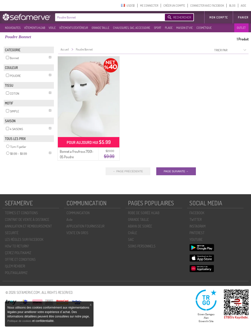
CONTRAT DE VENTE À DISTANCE (27, 219)
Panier (243, 17)
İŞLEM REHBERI (15, 266)
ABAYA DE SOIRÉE (140, 226)
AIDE (243, 5)
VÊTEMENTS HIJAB (34, 28)
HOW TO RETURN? (17, 246)
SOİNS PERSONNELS (142, 246)
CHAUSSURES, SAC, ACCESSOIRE (131, 28)
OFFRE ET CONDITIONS (20, 259)
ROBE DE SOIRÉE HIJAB (143, 213)
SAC (131, 239)
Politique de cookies (19, 320)
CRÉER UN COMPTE (174, 5)
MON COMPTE (218, 17)
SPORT (157, 28)
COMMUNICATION (78, 213)
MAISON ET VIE (184, 28)
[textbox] (108, 17)
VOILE (52, 28)
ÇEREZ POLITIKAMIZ (18, 253)
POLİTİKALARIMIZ (16, 273)
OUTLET (241, 28)
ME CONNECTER (149, 5)
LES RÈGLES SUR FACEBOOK (24, 239)
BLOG (232, 5)
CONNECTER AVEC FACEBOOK (207, 5)
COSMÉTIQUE (204, 28)
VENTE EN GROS (77, 233)
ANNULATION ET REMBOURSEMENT (28, 226)
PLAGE (169, 28)
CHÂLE (132, 233)
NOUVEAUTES (12, 28)
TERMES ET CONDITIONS (21, 213)
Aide (69, 219)
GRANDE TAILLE (100, 28)
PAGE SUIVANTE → (176, 171)
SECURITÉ (11, 233)
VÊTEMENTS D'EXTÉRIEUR (73, 28)
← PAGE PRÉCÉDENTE (128, 171)
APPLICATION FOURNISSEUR (85, 226)
